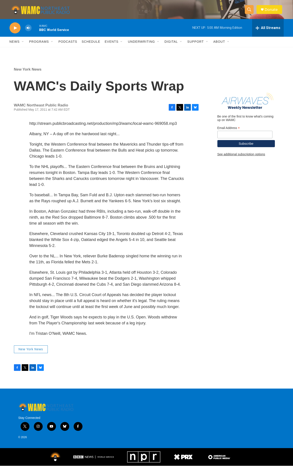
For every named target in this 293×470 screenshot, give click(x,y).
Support (195, 46)
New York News (28, 73)
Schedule (91, 46)
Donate (272, 11)
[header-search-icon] (250, 11)
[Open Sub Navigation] (23, 46)
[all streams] (268, 32)
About (219, 46)
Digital (171, 46)
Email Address (228, 132)
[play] (15, 32)
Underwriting (141, 46)
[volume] (28, 32)
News (15, 46)
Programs (39, 46)
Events (111, 46)
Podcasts (67, 46)
